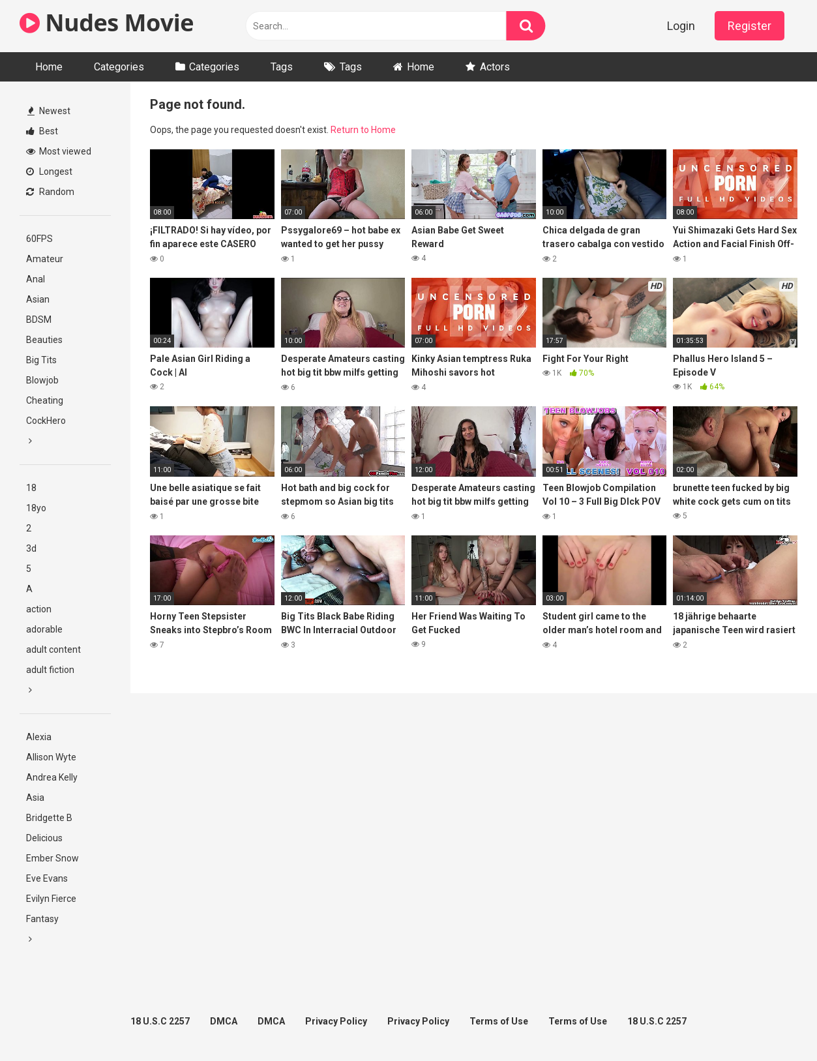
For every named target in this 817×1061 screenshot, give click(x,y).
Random (50, 192)
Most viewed (58, 151)
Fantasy (42, 919)
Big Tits (41, 360)
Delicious (44, 838)
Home (49, 67)
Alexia (39, 737)
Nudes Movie (107, 22)
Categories (119, 67)
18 (31, 488)
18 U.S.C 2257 (160, 1021)
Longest (49, 171)
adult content (53, 649)
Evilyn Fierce (51, 898)
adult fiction (50, 670)
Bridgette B (49, 818)
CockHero (46, 420)
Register (749, 26)
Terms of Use (498, 1021)
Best (42, 131)
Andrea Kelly (52, 777)
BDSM (39, 319)
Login (681, 26)
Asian (38, 299)
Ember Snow (52, 858)
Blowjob (42, 380)
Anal (35, 279)
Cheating (44, 400)
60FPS (39, 238)
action (39, 609)
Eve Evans (47, 878)
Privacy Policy (336, 1021)
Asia (35, 797)
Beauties (44, 340)
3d (31, 548)
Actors (495, 67)
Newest (48, 111)
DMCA (223, 1021)
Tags (282, 67)
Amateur (44, 259)
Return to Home (363, 130)
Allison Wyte (51, 757)
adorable (44, 629)
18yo (36, 508)
